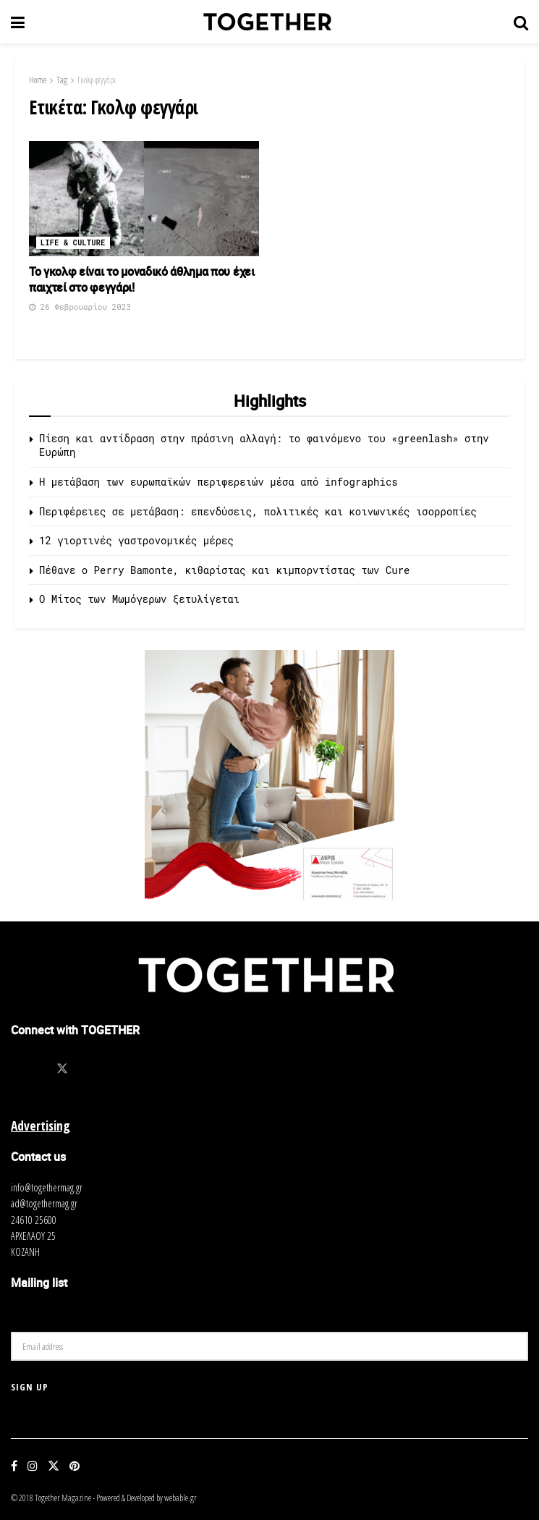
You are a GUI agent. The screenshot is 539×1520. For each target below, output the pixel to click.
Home (37, 80)
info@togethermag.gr (46, 1187)
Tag (61, 80)
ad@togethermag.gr (44, 1203)
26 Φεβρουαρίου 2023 (80, 306)
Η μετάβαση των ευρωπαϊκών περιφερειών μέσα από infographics (218, 482)
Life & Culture (73, 243)
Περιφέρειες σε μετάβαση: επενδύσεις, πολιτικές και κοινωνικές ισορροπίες (258, 511)
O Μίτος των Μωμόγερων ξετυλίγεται (139, 599)
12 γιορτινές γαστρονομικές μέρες (136, 540)
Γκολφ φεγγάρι (96, 80)
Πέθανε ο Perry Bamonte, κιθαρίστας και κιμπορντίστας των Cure (224, 570)
